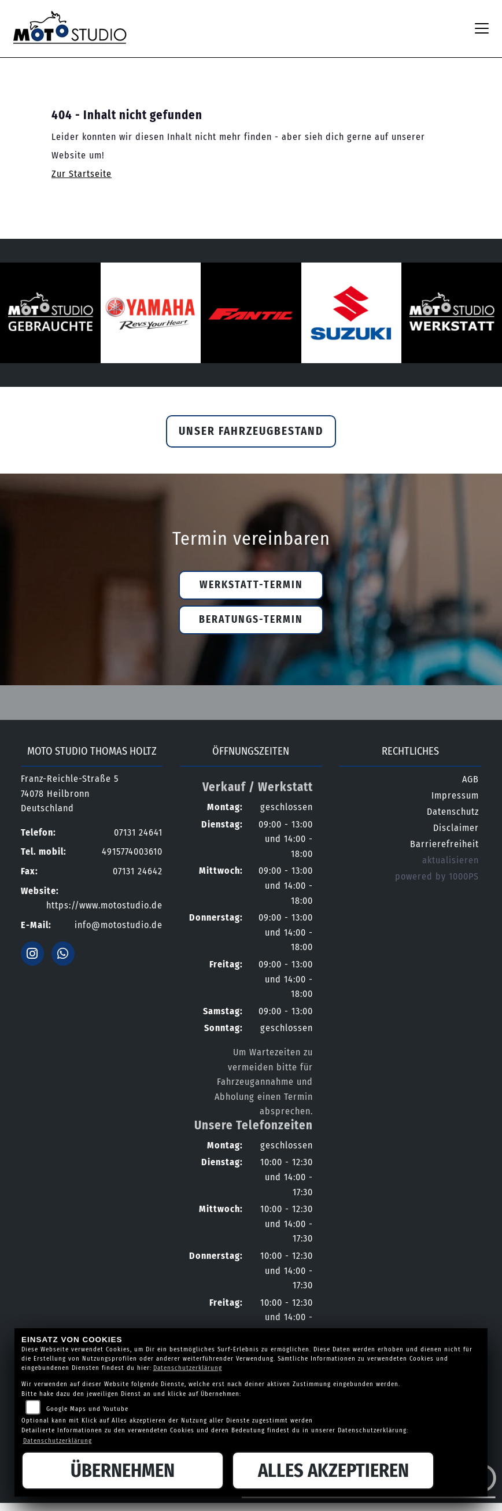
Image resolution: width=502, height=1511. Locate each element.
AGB (470, 779)
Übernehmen (123, 1471)
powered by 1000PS (437, 876)
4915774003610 (132, 851)
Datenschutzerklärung (187, 1368)
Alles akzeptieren (333, 1471)
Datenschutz (453, 811)
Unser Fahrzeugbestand (251, 431)
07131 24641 (138, 832)
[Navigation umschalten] (482, 28)
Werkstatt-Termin (251, 585)
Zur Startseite (81, 173)
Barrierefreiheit (444, 843)
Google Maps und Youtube (87, 1409)
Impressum (455, 795)
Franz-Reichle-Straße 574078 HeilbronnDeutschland (70, 793)
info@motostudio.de (119, 924)
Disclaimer (456, 827)
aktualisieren (450, 860)
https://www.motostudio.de (104, 905)
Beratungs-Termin (251, 620)
